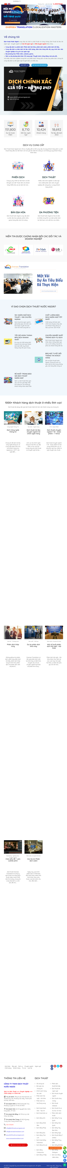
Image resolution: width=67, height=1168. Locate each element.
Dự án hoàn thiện (10, 134)
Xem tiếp (23, 65)
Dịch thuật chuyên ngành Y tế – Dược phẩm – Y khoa (54, 432)
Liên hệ (47, 4)
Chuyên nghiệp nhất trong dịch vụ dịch (54, 336)
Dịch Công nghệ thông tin (13, 431)
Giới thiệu (8, 17)
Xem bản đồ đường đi (40, 65)
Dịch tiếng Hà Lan (41, 1145)
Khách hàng (43, 17)
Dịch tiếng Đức (40, 1133)
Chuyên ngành (24, 17)
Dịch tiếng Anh (40, 1118)
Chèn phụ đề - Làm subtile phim (13, 860)
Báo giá (13, 17)
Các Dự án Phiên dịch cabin (33, 860)
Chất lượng (36, 17)
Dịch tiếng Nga (56, 1133)
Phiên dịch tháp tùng (13, 645)
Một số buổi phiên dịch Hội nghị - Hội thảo (54, 646)
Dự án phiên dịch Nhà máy (33, 645)
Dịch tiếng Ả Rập (41, 1155)
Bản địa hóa (18, 212)
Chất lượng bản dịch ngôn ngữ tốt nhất (53, 317)
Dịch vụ (17, 17)
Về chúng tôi (12, 36)
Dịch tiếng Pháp (41, 1128)
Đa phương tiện (48, 212)
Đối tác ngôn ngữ (26, 134)
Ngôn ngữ (30, 17)
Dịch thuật (49, 177)
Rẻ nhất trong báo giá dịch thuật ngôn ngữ (23, 376)
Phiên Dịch (18, 177)
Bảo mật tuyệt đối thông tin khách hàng (53, 355)
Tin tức (48, 17)
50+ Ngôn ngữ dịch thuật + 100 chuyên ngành (23, 317)
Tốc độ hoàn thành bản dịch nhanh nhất (23, 337)
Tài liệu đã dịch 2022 (56, 134)
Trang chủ (41, 4)
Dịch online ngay (18, 1145)
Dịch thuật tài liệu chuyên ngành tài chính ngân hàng (33, 432)
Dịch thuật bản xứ (41, 1113)
